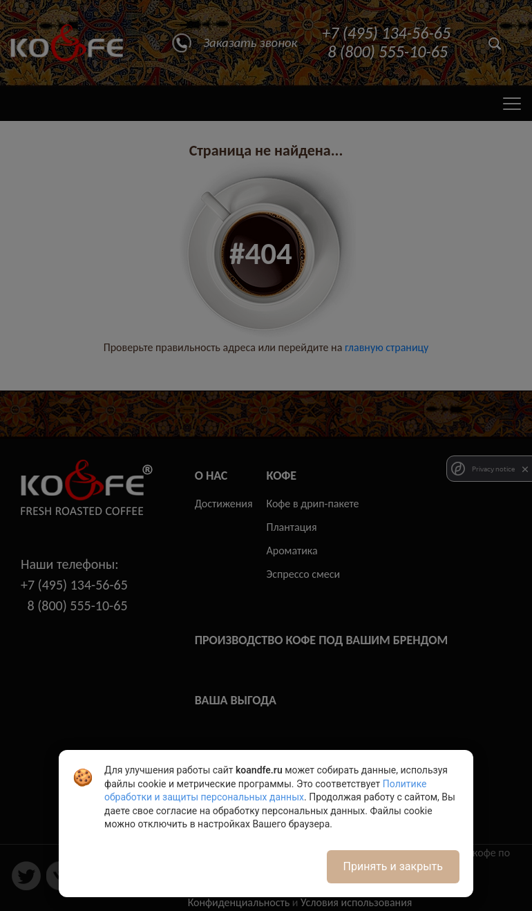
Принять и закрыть (393, 866)
